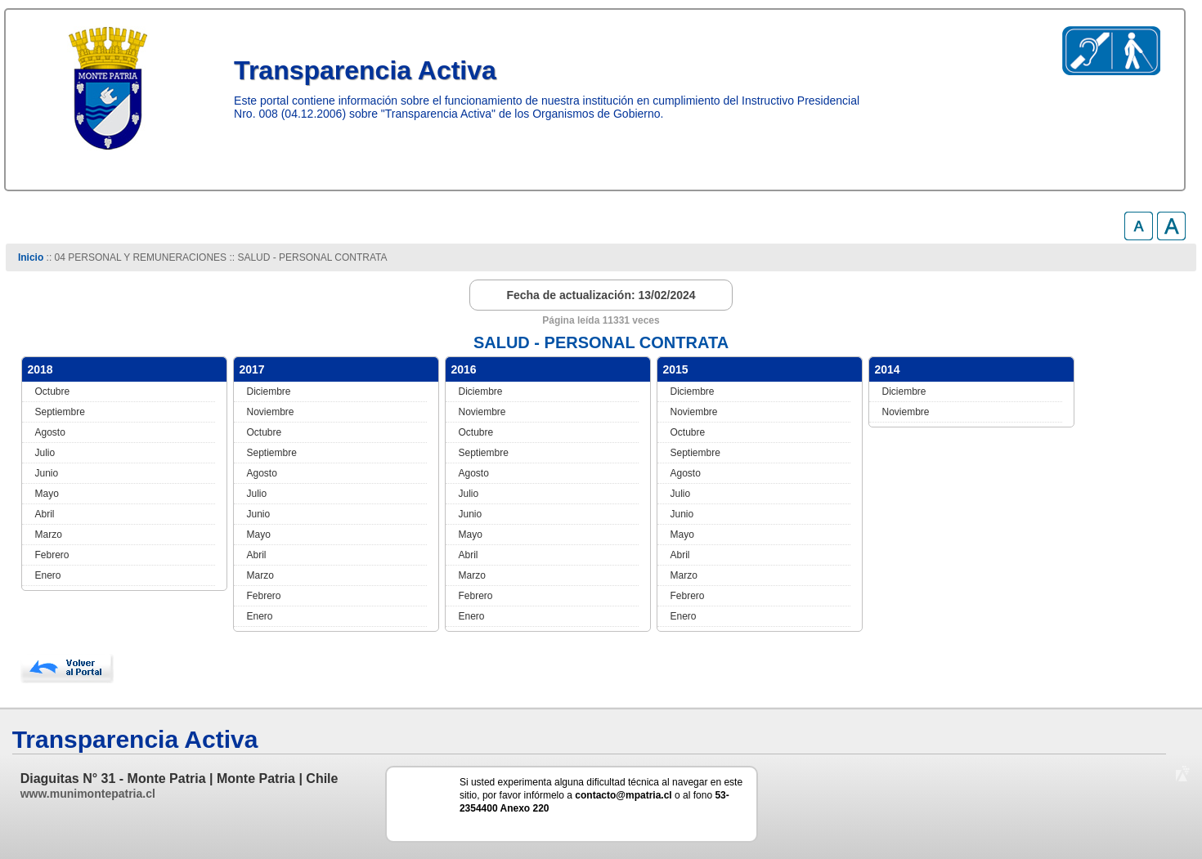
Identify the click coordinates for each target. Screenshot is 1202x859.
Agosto (50, 432)
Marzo (48, 534)
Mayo (47, 493)
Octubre (52, 391)
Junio (47, 473)
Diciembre (269, 391)
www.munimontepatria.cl (87, 793)
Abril (45, 514)
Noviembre (270, 412)
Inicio (30, 257)
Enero (48, 575)
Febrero (52, 555)
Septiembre (60, 412)
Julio (45, 453)
